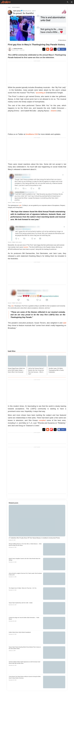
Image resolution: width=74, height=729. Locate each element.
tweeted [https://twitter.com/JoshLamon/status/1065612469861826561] (25, 247)
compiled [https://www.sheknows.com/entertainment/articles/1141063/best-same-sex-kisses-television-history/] (42, 420)
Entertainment (16, 7)
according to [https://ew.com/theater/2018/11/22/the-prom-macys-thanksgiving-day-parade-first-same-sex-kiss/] (41, 93)
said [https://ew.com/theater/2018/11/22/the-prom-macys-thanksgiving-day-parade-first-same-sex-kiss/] (20, 205)
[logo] (6, 2)
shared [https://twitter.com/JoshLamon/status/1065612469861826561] (53, 111)
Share (61, 49)
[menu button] (72, 2)
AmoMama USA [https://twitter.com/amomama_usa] (32, 134)
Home (9, 7)
